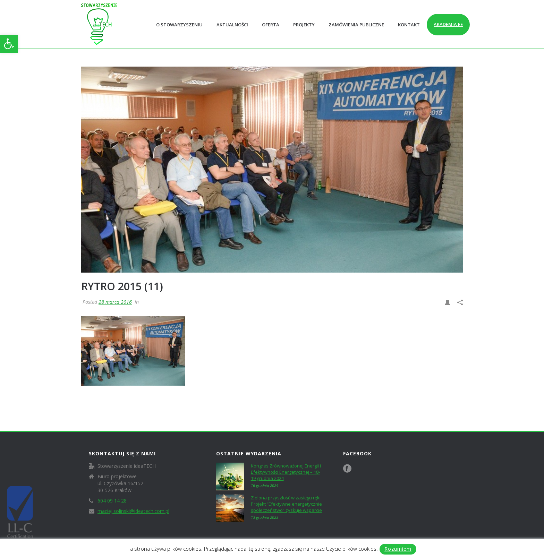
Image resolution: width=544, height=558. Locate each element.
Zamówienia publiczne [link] (356, 25)
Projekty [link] (304, 25)
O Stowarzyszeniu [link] (179, 25)
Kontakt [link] (409, 25)
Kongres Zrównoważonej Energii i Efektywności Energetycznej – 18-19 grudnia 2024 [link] (286, 472)
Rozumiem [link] (397, 549)
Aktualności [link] (232, 25)
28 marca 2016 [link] (115, 302)
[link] (9, 44)
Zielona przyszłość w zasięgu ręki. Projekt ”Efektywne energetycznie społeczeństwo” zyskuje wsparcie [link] (286, 504)
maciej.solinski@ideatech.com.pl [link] (133, 511)
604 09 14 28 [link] (112, 501)
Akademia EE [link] (448, 24)
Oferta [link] (270, 25)
